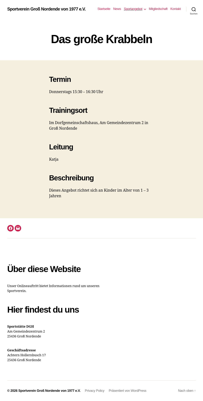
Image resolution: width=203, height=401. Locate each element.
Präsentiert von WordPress (127, 390)
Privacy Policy (94, 390)
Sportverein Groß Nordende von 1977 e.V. (46, 9)
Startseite (103, 9)
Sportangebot (133, 9)
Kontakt (175, 9)
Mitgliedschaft (158, 9)
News (117, 9)
